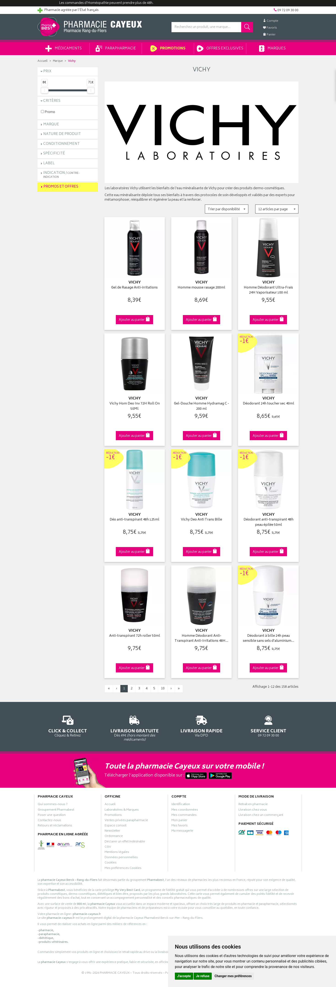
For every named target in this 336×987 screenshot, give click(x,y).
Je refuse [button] (202, 976)
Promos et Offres (60, 187)
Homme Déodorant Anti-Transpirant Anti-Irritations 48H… (201, 639)
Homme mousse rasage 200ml (201, 288)
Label (49, 163)
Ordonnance (114, 836)
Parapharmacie (116, 48)
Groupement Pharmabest (56, 810)
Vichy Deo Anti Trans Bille (201, 520)
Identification (180, 805)
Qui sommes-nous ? (53, 805)
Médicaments (63, 48)
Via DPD (201, 725)
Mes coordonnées (184, 810)
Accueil (43, 61)
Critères (51, 101)
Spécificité (54, 154)
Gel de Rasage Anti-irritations (134, 288)
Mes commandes (184, 815)
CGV (108, 847)
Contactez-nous (49, 821)
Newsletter (112, 831)
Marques (272, 48)
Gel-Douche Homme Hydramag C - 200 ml (201, 406)
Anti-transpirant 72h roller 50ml (134, 636)
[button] (226, 209)
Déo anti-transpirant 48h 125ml (134, 520)
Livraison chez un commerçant (260, 815)
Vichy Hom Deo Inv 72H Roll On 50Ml (134, 406)
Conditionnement (61, 144)
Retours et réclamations (55, 826)
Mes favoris (179, 826)
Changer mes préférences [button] (233, 976)
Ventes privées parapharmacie (126, 821)
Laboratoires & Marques (122, 810)
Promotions (167, 48)
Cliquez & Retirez (68, 725)
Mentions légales (117, 852)
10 (163, 688)
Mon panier (179, 821)
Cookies (111, 863)
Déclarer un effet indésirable (125, 842)
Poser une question (52, 815)
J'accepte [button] (184, 976)
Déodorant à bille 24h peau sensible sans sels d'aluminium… (268, 639)
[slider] (44, 90)
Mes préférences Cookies (123, 868)
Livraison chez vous (252, 810)
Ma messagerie (182, 831)
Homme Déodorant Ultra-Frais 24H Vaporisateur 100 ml (268, 290)
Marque (58, 61)
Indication (61, 174)
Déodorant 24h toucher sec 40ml (268, 404)
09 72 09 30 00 (268, 725)
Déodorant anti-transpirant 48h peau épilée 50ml (268, 522)
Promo (48, 112)
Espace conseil (116, 826)
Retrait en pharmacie (253, 805)
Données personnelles (121, 858)
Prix (47, 71)
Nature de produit (62, 134)
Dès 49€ (135, 727)
